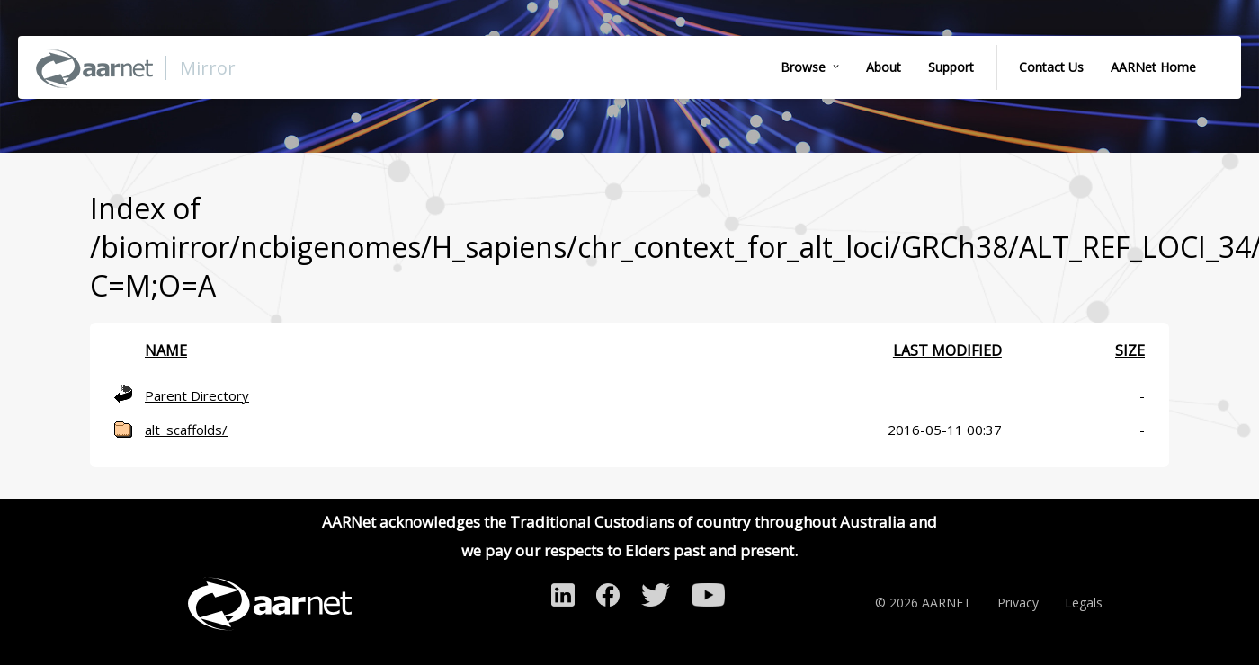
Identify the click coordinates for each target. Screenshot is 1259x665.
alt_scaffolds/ (186, 430)
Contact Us (1051, 66)
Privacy (1018, 602)
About (883, 66)
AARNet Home (1153, 66)
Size (1130, 350)
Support (951, 66)
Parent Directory (197, 395)
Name (166, 350)
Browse (803, 66)
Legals (1084, 602)
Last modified (947, 350)
